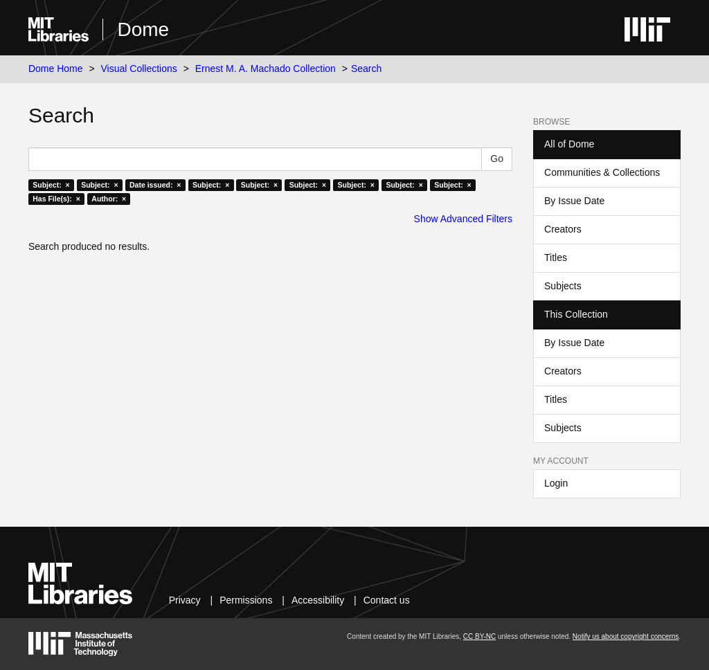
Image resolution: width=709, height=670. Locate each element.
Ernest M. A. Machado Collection (265, 68)
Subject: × (51, 185)
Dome (143, 29)
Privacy (185, 600)
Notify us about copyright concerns (626, 636)
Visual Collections (139, 68)
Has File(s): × (56, 198)
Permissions (245, 600)
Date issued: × (155, 185)
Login (556, 483)
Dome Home (55, 68)
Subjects (563, 285)
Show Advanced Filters (463, 218)
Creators (563, 229)
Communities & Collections (602, 172)
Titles (555, 257)
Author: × (108, 198)
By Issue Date (574, 200)
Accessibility (317, 600)
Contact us (387, 600)
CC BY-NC (479, 636)
